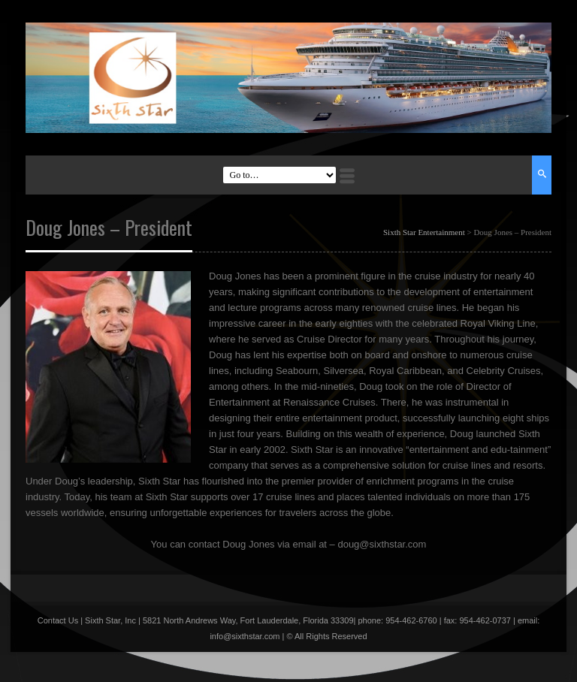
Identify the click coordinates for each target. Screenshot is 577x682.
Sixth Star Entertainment (424, 232)
